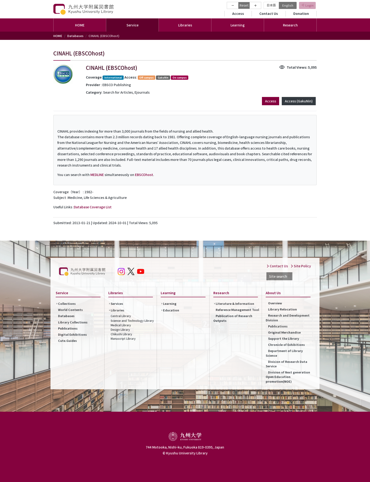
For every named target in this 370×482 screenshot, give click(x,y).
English (287, 5)
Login (309, 5)
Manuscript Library (123, 338)
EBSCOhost (144, 174)
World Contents (70, 309)
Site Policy (300, 266)
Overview (275, 303)
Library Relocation (282, 309)
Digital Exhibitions (72, 334)
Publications (68, 328)
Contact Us (268, 13)
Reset (244, 5)
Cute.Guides (67, 340)
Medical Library (121, 325)
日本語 (271, 5)
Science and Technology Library (132, 321)
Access (238, 13)
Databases (75, 36)
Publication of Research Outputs (232, 318)
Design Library (120, 329)
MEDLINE (97, 174)
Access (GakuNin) (299, 101)
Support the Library (283, 338)
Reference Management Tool (237, 309)
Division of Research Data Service (286, 363)
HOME (79, 25)
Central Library (121, 316)
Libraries (117, 310)
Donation (301, 13)
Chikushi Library (121, 334)
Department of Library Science (284, 352)
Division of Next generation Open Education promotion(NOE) (288, 376)
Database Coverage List (93, 207)
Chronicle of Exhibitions (286, 344)
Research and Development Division (288, 317)
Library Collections (73, 322)
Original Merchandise (284, 332)
